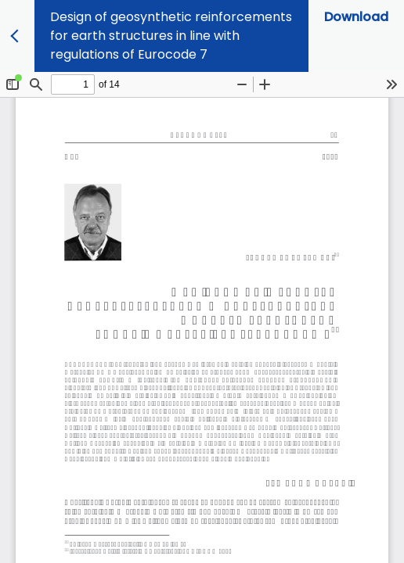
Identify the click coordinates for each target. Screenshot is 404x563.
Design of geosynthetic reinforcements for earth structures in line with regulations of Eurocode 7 (171, 35)
